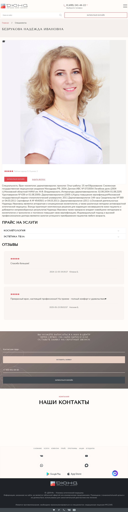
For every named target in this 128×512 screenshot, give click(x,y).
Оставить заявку (64, 359)
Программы (72, 448)
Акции (81, 448)
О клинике (38, 448)
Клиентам (55, 448)
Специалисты (20, 23)
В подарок (90, 448)
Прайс (63, 448)
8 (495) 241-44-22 (76, 5)
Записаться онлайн (16, 179)
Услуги (46, 448)
